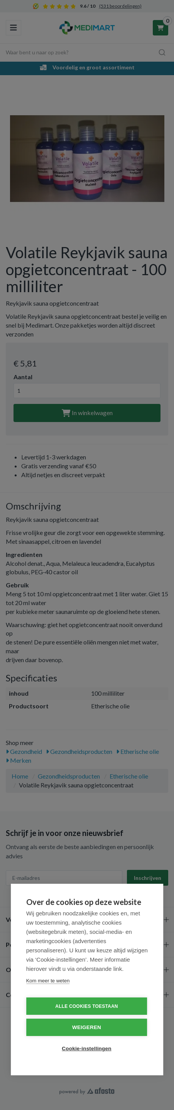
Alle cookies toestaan (86, 1006)
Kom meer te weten (48, 981)
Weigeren (86, 1027)
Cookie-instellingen (86, 1048)
